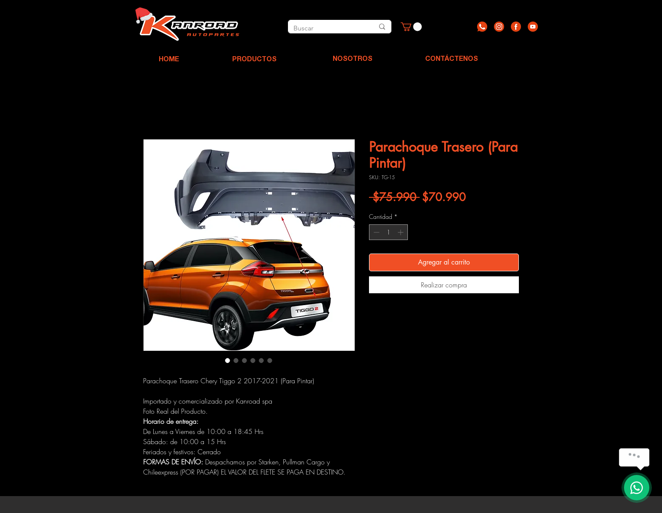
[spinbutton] (388, 232)
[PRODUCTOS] (254, 60)
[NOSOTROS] (352, 59)
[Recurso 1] (482, 27)
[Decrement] (375, 232)
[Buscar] (324, 28)
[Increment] (401, 232)
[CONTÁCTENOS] (451, 59)
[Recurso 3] (516, 27)
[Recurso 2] (499, 27)
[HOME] (169, 60)
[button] (411, 26)
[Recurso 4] (533, 27)
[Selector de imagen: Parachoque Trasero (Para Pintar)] (227, 360)
